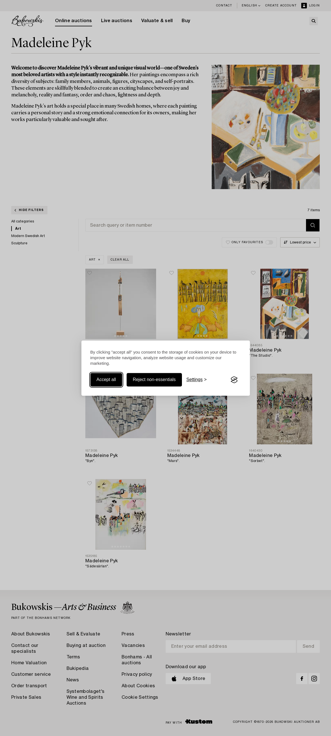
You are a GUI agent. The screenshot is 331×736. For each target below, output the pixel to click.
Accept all (106, 379)
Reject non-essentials (154, 379)
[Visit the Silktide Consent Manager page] (234, 380)
